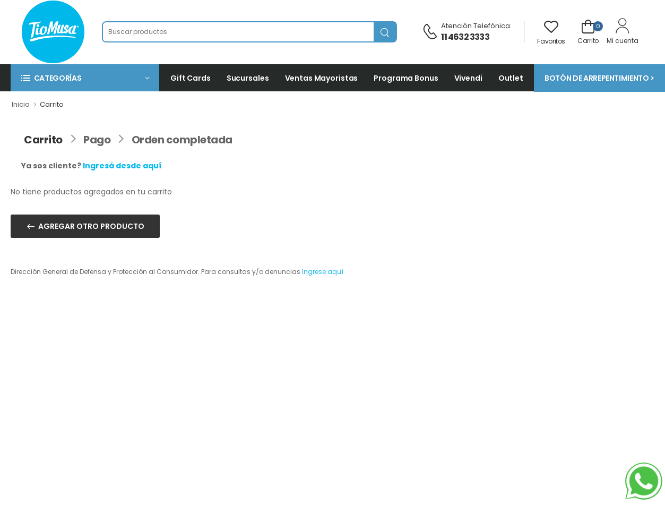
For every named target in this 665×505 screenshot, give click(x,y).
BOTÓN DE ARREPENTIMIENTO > (599, 78)
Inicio (21, 104)
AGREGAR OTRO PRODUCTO (91, 226)
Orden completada (182, 139)
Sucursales (248, 78)
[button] (85, 77)
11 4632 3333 (465, 37)
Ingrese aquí (322, 271)
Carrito (43, 139)
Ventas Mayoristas (321, 78)
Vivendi (468, 78)
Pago (96, 139)
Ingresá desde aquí (122, 165)
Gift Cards (190, 78)
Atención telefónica (475, 26)
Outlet (510, 78)
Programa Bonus (406, 78)
